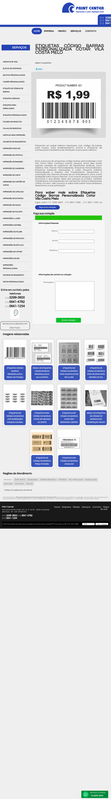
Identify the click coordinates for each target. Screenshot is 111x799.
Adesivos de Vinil (10, 62)
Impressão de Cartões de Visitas (14, 183)
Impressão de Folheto (13, 212)
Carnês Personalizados (14, 82)
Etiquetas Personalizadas (15, 115)
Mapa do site (104, 508)
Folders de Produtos (12, 122)
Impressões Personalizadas (10, 266)
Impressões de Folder (13, 232)
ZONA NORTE (19, 480)
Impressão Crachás (12, 148)
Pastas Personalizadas (13, 282)
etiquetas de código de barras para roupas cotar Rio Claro (69, 372)
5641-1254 (17, 306)
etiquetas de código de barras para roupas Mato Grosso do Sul (96, 372)
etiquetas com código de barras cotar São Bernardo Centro (69, 417)
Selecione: (8, 480)
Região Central (91, 480)
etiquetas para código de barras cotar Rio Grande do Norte (42, 417)
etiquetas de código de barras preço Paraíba (42, 461)
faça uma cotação (47, 207)
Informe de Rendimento (13, 275)
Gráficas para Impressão (14, 135)
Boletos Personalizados (14, 75)
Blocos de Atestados (12, 68)
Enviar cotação (68, 320)
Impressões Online (11, 258)
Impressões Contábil (12, 225)
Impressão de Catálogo (13, 192)
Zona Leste (8, 484)
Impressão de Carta (12, 175)
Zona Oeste (19, 484)
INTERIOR (62, 480)
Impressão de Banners (13, 162)
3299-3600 (17, 297)
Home (37, 31)
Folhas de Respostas (12, 128)
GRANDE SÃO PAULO (48, 480)
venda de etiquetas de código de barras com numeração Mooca (96, 417)
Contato (90, 31)
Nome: (73, 231)
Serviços (75, 31)
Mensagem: (66, 296)
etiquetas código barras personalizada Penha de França (15, 372)
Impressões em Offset (13, 252)
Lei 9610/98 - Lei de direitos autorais (87, 498)
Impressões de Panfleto (14, 238)
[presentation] (56, 264)
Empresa (49, 31)
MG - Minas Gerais (76, 480)
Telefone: (71, 251)
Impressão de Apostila (13, 155)
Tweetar (39, 68)
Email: (73, 241)
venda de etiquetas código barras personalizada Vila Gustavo (42, 372)
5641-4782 (17, 302)
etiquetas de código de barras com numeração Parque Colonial (15, 417)
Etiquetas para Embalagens (9, 106)
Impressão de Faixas (12, 205)
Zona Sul (29, 484)
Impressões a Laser (11, 218)
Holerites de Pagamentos (14, 142)
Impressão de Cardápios (14, 168)
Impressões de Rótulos (13, 245)
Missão (62, 31)
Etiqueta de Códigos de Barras (13, 90)
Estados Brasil (32, 480)
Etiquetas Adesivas (11, 98)
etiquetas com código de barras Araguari (69, 461)
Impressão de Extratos (13, 198)
